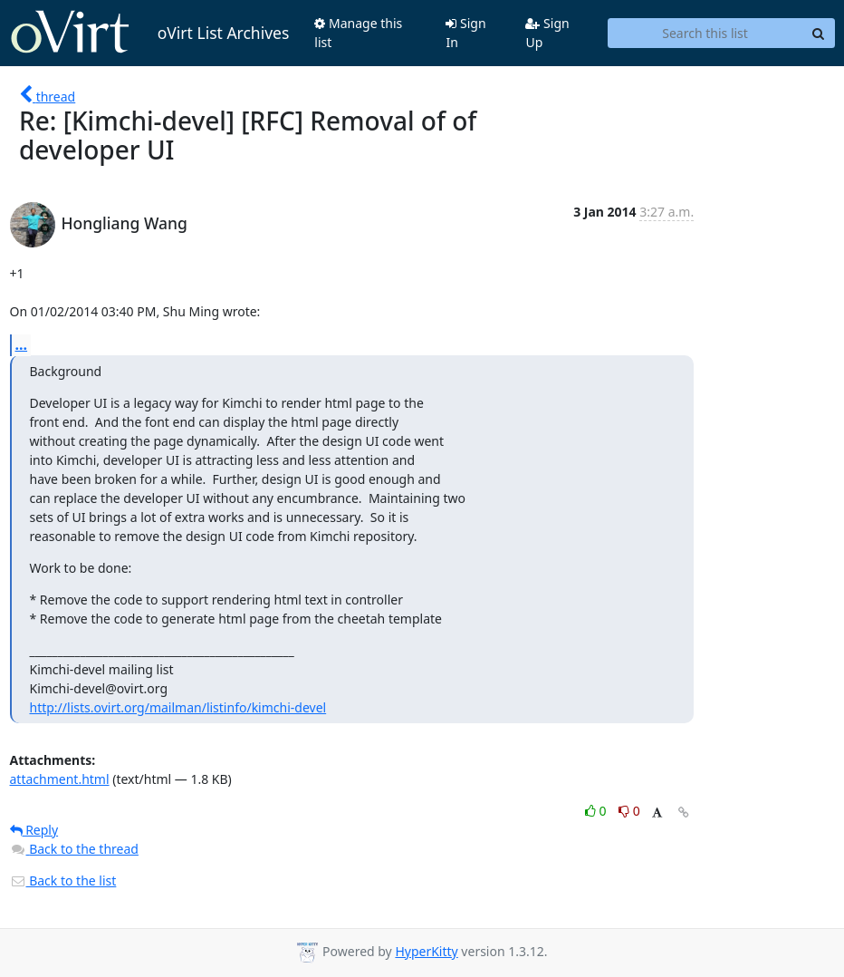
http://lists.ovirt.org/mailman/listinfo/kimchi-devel (178, 707)
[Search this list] (705, 33)
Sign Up (547, 33)
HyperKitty (426, 951)
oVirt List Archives (150, 32)
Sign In (465, 33)
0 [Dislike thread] (629, 810)
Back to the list (63, 880)
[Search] (818, 33)
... (21, 344)
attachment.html (60, 779)
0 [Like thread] (597, 810)
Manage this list (358, 33)
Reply (34, 829)
